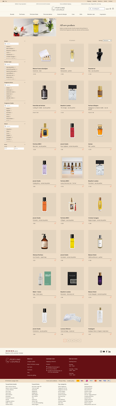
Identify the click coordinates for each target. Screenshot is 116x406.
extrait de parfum (11, 69)
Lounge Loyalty (31, 361)
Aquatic (8, 110)
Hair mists (60, 402)
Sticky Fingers (35, 404)
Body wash (60, 404)
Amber (9, 88)
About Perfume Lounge (33, 364)
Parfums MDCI (9, 404)
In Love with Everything (37, 402)
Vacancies (29, 369)
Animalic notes (10, 98)
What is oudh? (87, 393)
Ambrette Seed (11, 92)
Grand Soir (34, 399)
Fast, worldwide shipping (65, 4)
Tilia (33, 398)
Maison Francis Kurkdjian (12, 388)
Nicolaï (7, 399)
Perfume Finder (88, 391)
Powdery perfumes (89, 396)
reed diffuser (10, 73)
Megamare (34, 391)
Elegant (9, 135)
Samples (95, 1)
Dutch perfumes (88, 388)
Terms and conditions (51, 380)
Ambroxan (9, 94)
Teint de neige (35, 388)
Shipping (89, 1)
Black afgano (35, 394)
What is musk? (87, 402)
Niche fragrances (62, 386)
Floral (8, 116)
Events (105, 1)
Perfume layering (88, 401)
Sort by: (100, 40)
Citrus (8, 114)
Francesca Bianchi (11, 58)
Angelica (9, 96)
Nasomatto (8, 393)
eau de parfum (11, 67)
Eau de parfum (61, 393)
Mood (14, 124)
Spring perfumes (88, 386)
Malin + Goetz (9, 402)
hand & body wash (11, 71)
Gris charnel (35, 396)
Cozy (8, 133)
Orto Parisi (8, 391)
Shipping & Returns (51, 361)
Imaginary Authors (10, 401)
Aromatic (9, 112)
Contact (110, 1)
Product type (14, 62)
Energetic (9, 137)
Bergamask (34, 393)
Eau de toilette (61, 391)
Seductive (9, 141)
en (3, 1)
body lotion (9, 77)
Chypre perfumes (88, 399)
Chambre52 (10, 54)
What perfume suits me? (90, 404)
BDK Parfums (10, 48)
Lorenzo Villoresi (10, 389)
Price (14, 144)
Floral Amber (10, 118)
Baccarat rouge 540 (36, 386)
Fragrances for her (62, 388)
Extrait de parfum (62, 394)
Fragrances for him (62, 389)
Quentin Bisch (87, 398)
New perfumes (88, 389)
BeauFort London (11, 50)
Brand (14, 41)
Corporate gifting (31, 375)
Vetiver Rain (35, 401)
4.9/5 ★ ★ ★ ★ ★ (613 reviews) (43, 4)
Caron (8, 52)
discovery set (10, 75)
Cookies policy (70, 380)
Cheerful (9, 129)
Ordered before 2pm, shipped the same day (91, 4)
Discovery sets (61, 396)
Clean (8, 131)
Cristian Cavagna (11, 56)
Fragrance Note (14, 82)
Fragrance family (14, 103)
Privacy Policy (62, 380)
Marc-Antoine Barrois (11, 386)
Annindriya (8, 396)
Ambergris (9, 90)
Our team (29, 367)
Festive (9, 139)
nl (6, 1)
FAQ (28, 372)
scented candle (10, 79)
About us (100, 1)
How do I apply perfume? (90, 394)
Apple (8, 100)
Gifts (59, 398)
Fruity (8, 120)
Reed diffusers (61, 399)
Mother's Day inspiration (20, 4)
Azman (8, 46)
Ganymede (34, 389)
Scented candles (62, 401)
